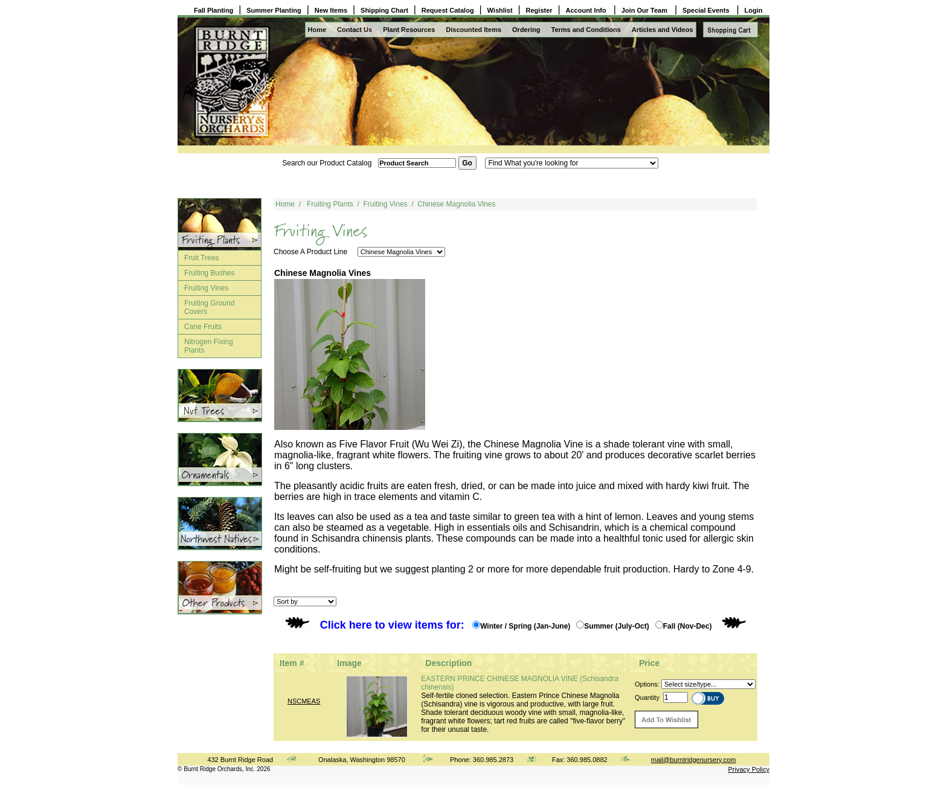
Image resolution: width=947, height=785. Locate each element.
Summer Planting (273, 10)
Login (754, 10)
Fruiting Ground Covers (209, 307)
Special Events (706, 10)
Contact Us (354, 29)
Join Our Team (645, 10)
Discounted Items (473, 29)
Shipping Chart (384, 10)
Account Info (587, 10)
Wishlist (500, 10)
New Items (331, 10)
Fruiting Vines (206, 288)
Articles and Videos (662, 29)
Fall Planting (213, 10)
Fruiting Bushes (209, 273)
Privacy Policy (748, 769)
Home (317, 29)
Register (539, 10)
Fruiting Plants (330, 204)
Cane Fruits (203, 326)
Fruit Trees (201, 258)
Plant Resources (409, 29)
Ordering (526, 29)
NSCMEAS (303, 701)
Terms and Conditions (586, 29)
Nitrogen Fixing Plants (208, 346)
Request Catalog (448, 10)
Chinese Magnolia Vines (456, 204)
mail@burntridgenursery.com (693, 759)
